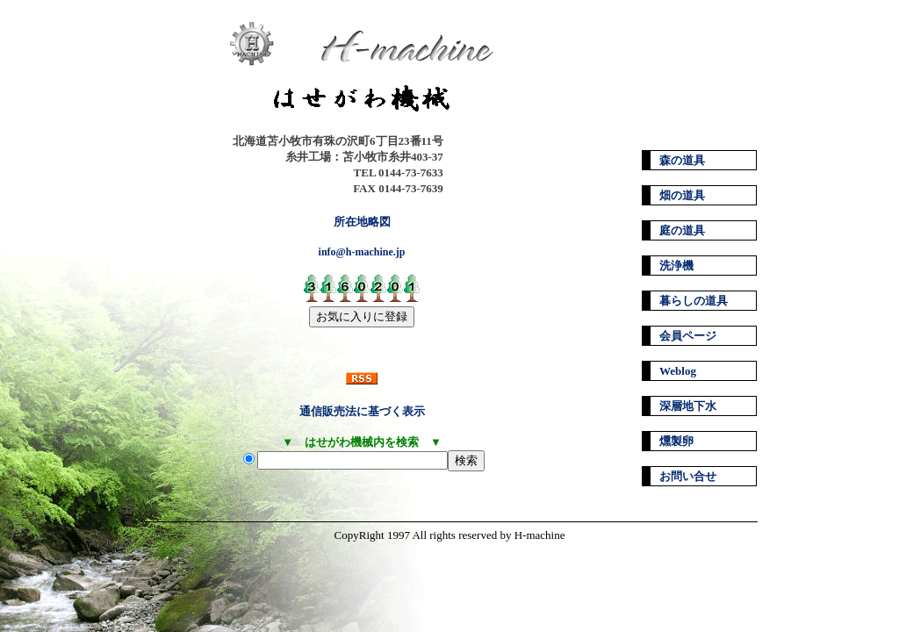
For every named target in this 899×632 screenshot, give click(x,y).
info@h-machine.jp (362, 252)
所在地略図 (362, 221)
